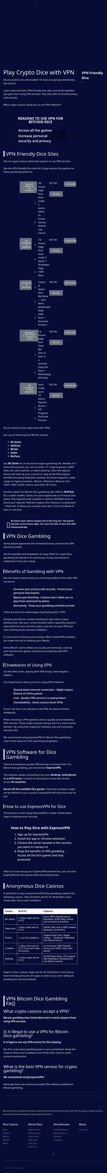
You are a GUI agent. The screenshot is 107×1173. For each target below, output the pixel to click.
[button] (37, 5)
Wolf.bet (9, 959)
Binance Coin (62, 481)
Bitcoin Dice (35, 1124)
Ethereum (48, 481)
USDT (6, 484)
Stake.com (10, 928)
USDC (14, 484)
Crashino (9, 948)
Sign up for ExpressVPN (32, 834)
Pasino (8, 938)
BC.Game (10, 919)
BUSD (21, 484)
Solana (29, 484)
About (82, 1124)
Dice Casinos (10, 1124)
